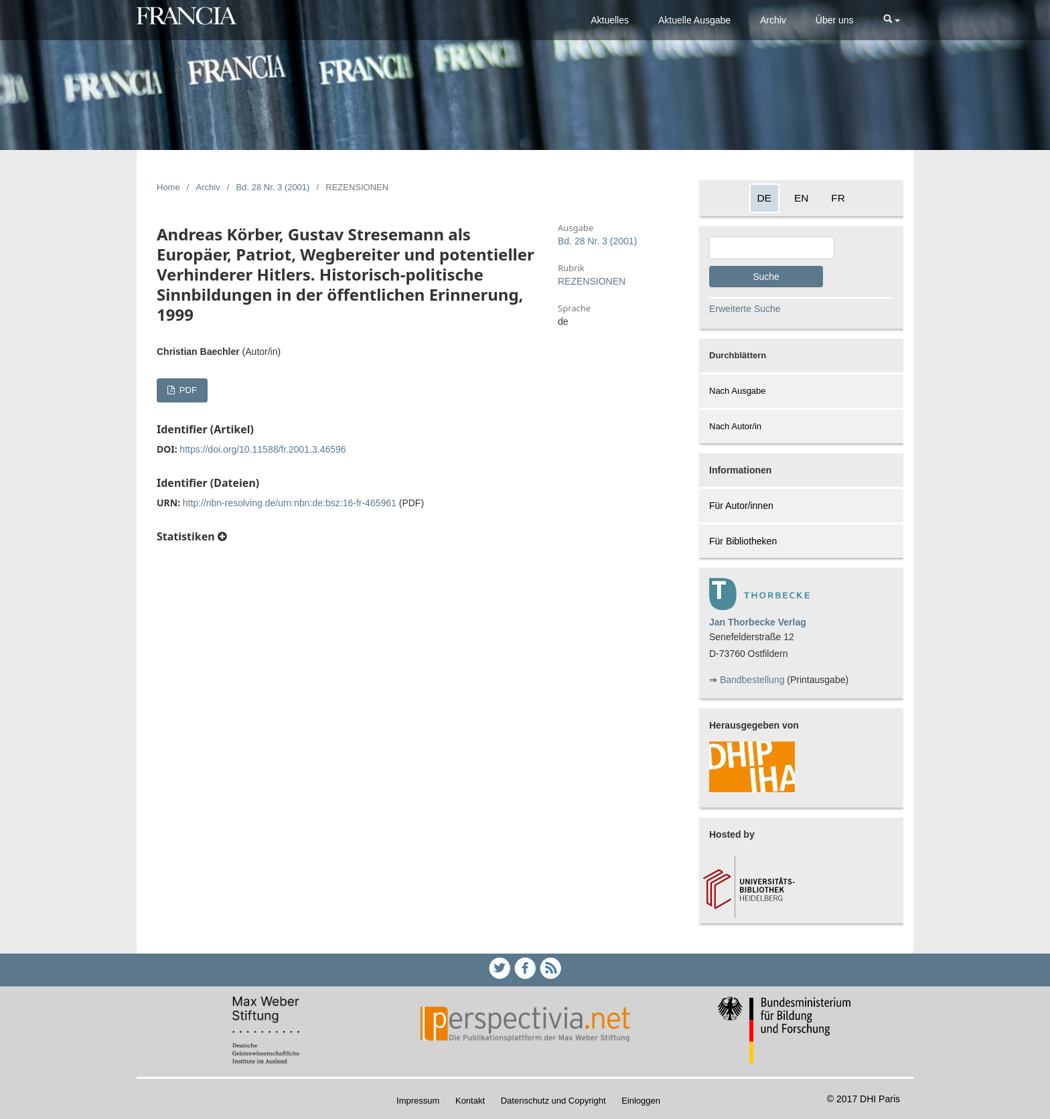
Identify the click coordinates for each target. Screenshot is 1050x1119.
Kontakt (470, 1101)
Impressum (417, 1101)
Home (168, 187)
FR (838, 198)
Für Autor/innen (741, 505)
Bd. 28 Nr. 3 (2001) (273, 187)
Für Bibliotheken (743, 541)
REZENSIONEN (591, 281)
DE (764, 198)
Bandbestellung (752, 679)
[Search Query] (771, 247)
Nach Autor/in (735, 426)
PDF (187, 390)
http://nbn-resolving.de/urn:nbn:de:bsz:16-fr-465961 (289, 503)
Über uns (835, 20)
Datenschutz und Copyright (553, 1101)
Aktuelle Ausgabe (694, 20)
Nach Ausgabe (737, 391)
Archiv (773, 20)
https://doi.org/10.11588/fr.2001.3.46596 (262, 449)
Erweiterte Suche (745, 308)
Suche (766, 276)
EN (801, 198)
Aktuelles (610, 20)
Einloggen (640, 1101)
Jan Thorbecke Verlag (757, 622)
